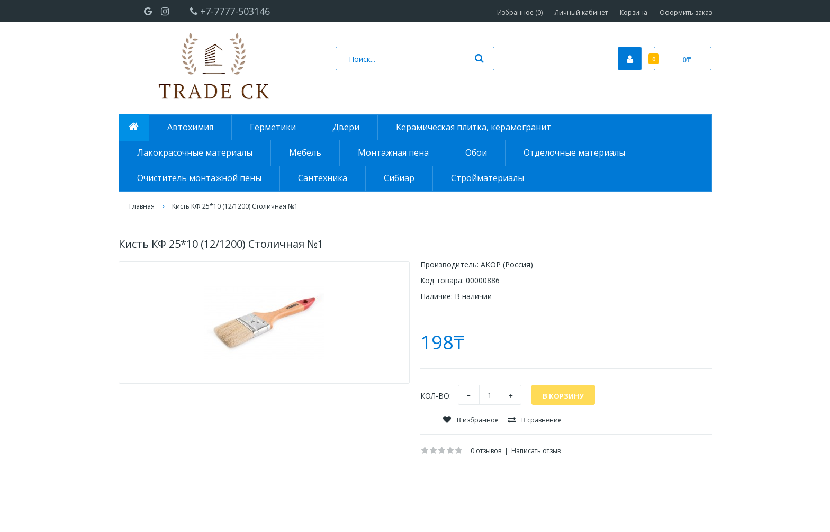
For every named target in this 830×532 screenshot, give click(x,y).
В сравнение (535, 420)
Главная (142, 206)
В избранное (471, 420)
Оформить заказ (686, 12)
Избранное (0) (520, 12)
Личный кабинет (581, 12)
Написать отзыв (536, 450)
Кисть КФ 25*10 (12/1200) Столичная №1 (235, 206)
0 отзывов (486, 450)
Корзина (633, 12)
